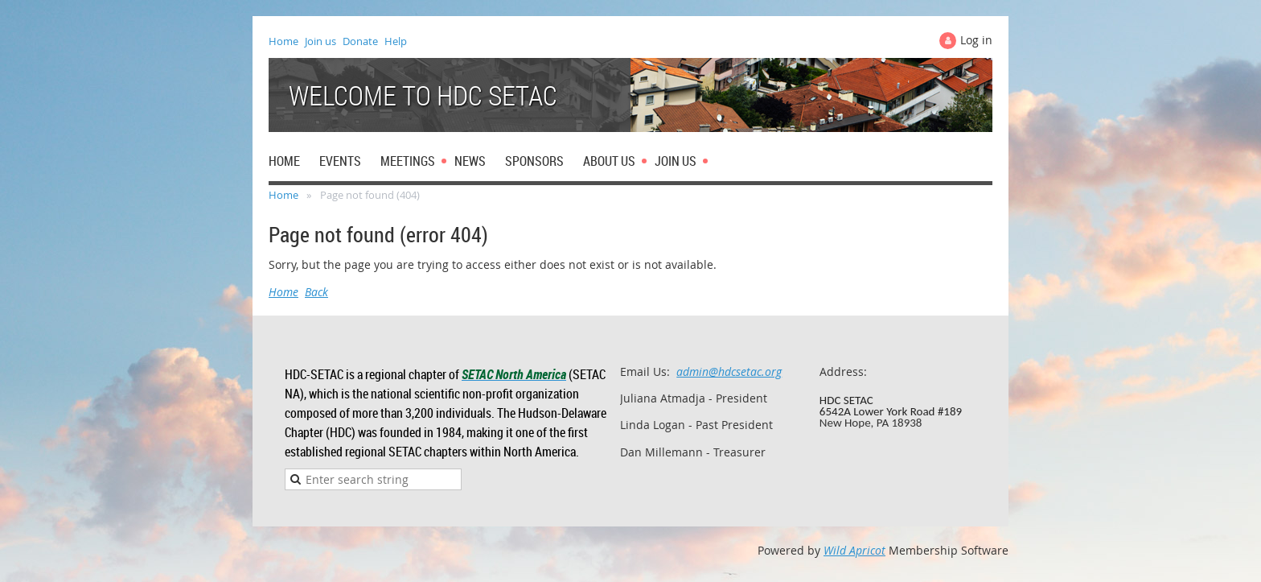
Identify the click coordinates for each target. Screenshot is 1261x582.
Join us (320, 41)
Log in (976, 39)
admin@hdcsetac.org (729, 371)
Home (283, 41)
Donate (360, 41)
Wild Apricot (854, 550)
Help (395, 41)
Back (316, 291)
